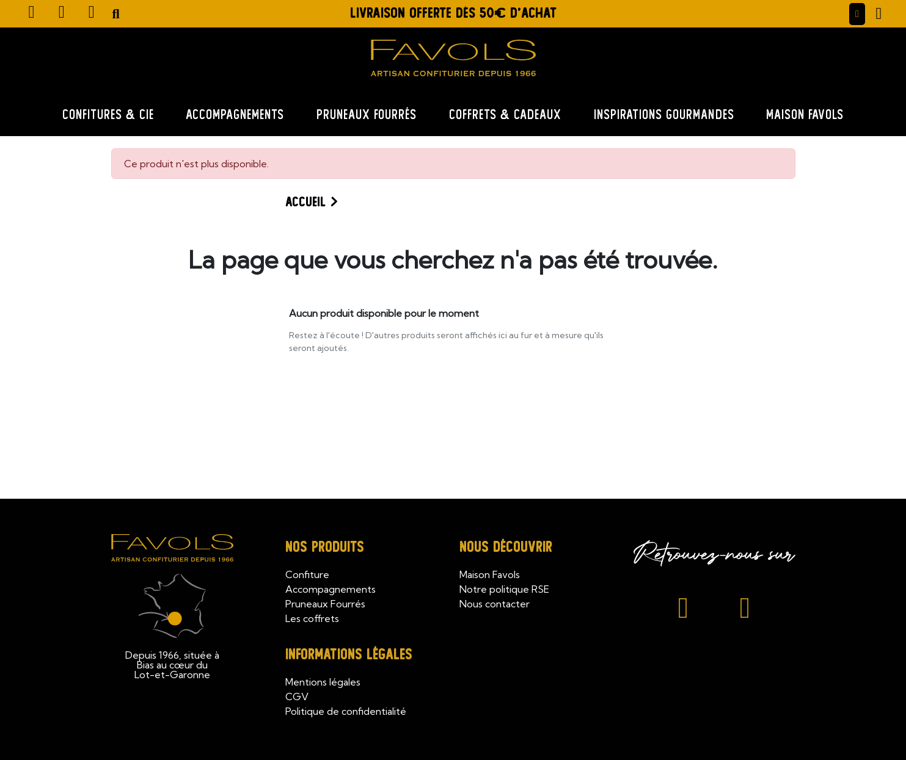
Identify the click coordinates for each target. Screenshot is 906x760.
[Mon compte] (857, 14)
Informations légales (348, 654)
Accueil (305, 202)
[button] (116, 14)
